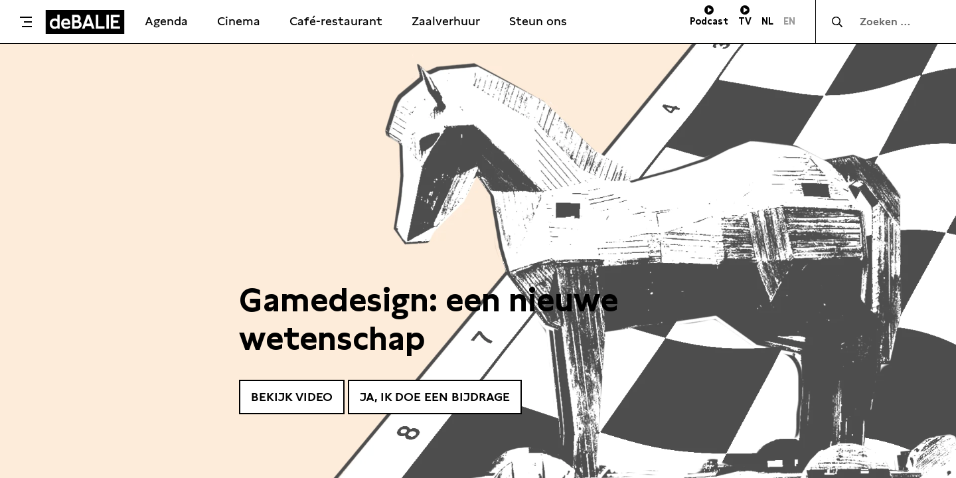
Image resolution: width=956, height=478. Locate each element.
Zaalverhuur (446, 21)
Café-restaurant (335, 21)
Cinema (238, 21)
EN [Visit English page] (789, 21)
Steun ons (538, 21)
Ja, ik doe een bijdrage (435, 397)
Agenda (166, 21)
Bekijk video (292, 397)
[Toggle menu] (26, 22)
